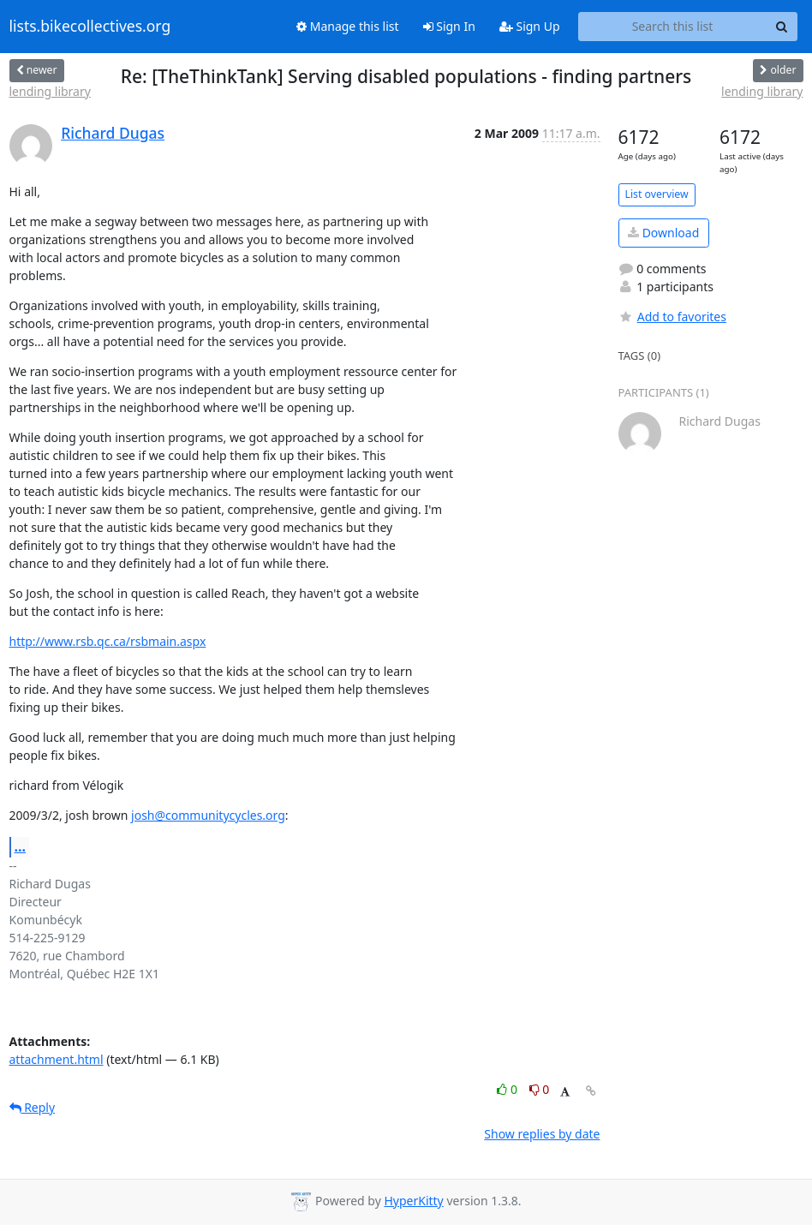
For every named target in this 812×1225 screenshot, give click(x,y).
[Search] (782, 26)
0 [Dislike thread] (539, 1089)
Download (663, 232)
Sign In (449, 26)
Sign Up (529, 26)
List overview (657, 194)
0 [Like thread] (508, 1089)
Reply (32, 1107)
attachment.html (56, 1059)
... (21, 846)
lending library (50, 91)
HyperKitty (413, 1200)
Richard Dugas (112, 132)
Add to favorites (672, 316)
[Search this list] (672, 26)
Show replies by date (542, 1134)
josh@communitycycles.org (208, 815)
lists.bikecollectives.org (90, 26)
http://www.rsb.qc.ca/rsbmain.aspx (107, 641)
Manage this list (347, 26)
